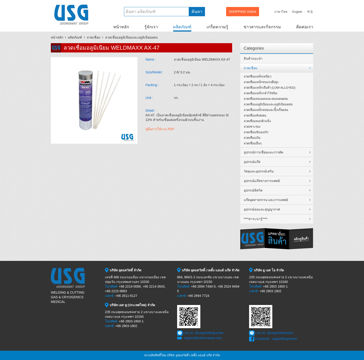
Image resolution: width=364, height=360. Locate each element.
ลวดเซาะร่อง (252, 126)
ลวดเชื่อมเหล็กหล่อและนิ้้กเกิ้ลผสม (266, 110)
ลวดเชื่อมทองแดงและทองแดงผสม (266, 99)
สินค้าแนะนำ (253, 58)
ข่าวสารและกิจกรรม (262, 27)
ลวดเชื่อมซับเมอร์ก (256, 132)
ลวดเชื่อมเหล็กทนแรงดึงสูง (261, 82)
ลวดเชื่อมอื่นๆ (253, 143)
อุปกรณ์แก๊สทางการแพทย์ (262, 181)
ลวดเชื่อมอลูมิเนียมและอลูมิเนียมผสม (131, 37)
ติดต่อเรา (304, 27)
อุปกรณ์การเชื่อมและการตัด (263, 152)
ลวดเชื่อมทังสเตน (255, 115)
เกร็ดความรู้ (217, 27)
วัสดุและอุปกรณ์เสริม (259, 171)
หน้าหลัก (121, 27)
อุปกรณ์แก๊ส (252, 162)
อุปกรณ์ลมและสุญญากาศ (262, 209)
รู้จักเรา (151, 27)
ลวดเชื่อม (93, 37)
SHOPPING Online (242, 11)
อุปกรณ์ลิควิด (253, 190)
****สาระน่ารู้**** (256, 219)
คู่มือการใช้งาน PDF (160, 129)
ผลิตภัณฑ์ (182, 27)
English (297, 11)
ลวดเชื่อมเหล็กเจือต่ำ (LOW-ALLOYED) (270, 87)
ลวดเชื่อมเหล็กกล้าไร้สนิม (260, 93)
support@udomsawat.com (203, 338)
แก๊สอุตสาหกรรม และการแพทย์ (266, 200)
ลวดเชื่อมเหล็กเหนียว (257, 76)
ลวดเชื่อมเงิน (252, 137)
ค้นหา (197, 11)
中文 (310, 11)
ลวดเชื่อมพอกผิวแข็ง (257, 121)
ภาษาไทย (280, 11)
